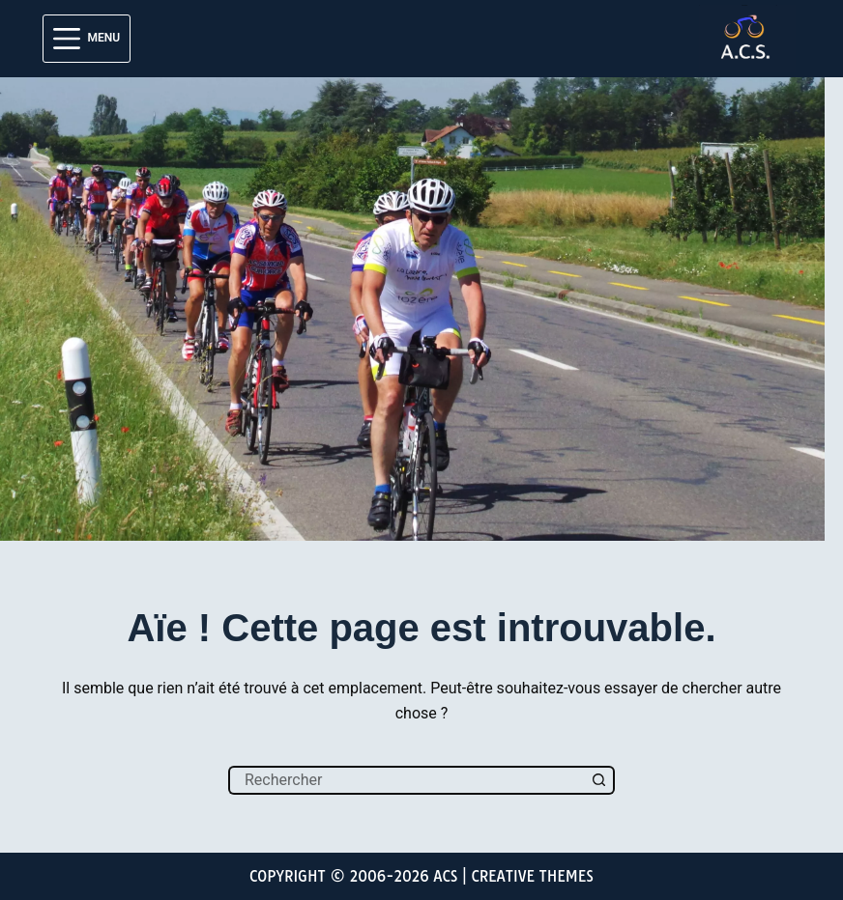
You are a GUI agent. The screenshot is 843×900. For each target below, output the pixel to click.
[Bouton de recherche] (600, 780)
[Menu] (87, 38)
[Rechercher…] (407, 780)
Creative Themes (532, 876)
